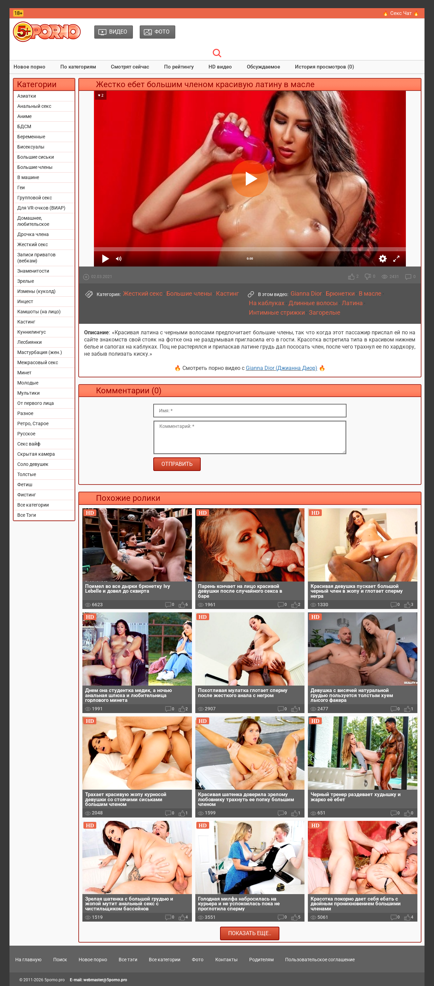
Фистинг (26, 494)
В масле (370, 293)
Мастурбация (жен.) (39, 352)
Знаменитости (33, 271)
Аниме (24, 116)
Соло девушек (32, 464)
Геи (21, 187)
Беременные (31, 136)
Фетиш (24, 484)
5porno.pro (54, 980)
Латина (352, 303)
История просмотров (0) (324, 67)
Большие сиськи (35, 157)
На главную (28, 959)
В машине (28, 177)
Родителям (261, 959)
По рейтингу (179, 67)
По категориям (78, 67)
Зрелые (25, 281)
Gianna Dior (306, 293)
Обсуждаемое (263, 67)
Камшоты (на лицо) (39, 311)
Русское (26, 433)
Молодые (27, 383)
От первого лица (35, 403)
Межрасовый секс (37, 362)
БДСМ (24, 126)
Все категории (33, 505)
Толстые (26, 474)
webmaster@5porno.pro (105, 980)
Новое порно (29, 67)
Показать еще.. (249, 933)
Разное (25, 413)
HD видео (220, 67)
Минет (24, 372)
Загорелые (324, 312)
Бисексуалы (30, 147)
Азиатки (26, 96)
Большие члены (35, 167)
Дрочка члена (33, 234)
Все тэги (128, 959)
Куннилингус (31, 332)
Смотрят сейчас (130, 67)
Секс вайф (28, 444)
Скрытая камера (36, 454)
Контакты (226, 959)
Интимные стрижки (277, 312)
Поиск (60, 959)
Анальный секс (34, 106)
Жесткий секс (32, 244)
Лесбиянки (29, 342)
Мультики (28, 393)
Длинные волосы (313, 303)
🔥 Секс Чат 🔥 (400, 13)
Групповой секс (34, 197)
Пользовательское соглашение (320, 959)
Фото (197, 959)
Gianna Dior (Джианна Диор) (281, 368)
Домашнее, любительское (33, 221)
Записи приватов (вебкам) (36, 257)
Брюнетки (340, 293)
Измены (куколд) (36, 291)
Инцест (25, 301)
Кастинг (26, 321)
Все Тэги (26, 515)
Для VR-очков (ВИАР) (41, 208)
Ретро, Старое (32, 423)
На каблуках (266, 303)
